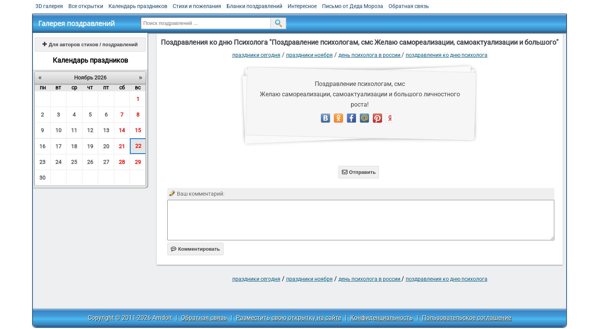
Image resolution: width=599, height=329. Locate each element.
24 (58, 162)
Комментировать (195, 249)
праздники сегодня (256, 55)
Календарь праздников (137, 6)
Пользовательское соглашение (466, 317)
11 (74, 130)
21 (122, 146)
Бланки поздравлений (254, 6)
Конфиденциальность (381, 317)
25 (74, 162)
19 (90, 146)
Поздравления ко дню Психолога (446, 55)
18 (74, 146)
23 (42, 162)
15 (138, 130)
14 (122, 130)
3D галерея (49, 6)
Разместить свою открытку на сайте (288, 317)
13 (106, 130)
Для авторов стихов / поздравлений (90, 44)
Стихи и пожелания (197, 6)
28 (122, 162)
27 (106, 162)
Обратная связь (409, 6)
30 (42, 178)
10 (58, 130)
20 (106, 146)
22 (138, 146)
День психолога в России (369, 55)
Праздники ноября (309, 55)
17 (58, 146)
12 (90, 130)
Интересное (302, 6)
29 (138, 162)
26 (90, 162)
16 (42, 146)
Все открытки (85, 6)
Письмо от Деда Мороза (352, 6)
